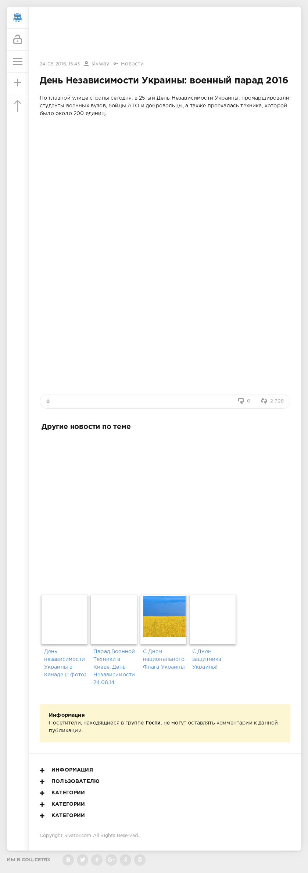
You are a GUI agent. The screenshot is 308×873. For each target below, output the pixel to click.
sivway (100, 64)
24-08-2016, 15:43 (60, 64)
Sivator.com (78, 836)
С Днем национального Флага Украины (164, 659)
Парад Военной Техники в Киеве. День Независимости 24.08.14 (114, 667)
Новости (132, 64)
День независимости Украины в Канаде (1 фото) (65, 663)
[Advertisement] (165, 34)
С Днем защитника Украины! (207, 659)
